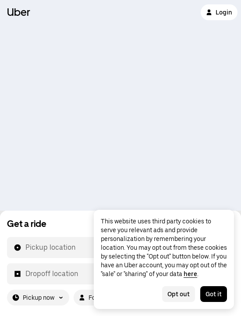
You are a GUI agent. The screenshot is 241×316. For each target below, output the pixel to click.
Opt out (178, 294)
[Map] (120, 105)
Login (219, 12)
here (190, 273)
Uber (18, 12)
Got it (214, 294)
